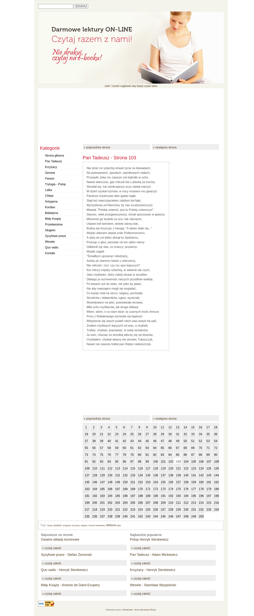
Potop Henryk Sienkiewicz (149, 539)
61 (132, 447)
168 (125, 489)
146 (94, 482)
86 (185, 454)
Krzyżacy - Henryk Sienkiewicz (153, 570)
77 (117, 454)
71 (208, 447)
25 (132, 434)
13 (177, 427)
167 (117, 489)
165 (102, 489)
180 (216, 489)
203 (117, 502)
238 (110, 516)
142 (201, 475)
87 (193, 454)
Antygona (51, 201)
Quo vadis (51, 247)
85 (177, 454)
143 (209, 475)
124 (201, 468)
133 (132, 475)
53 (208, 441)
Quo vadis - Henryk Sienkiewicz (64, 570)
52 (200, 441)
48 (170, 441)
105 (193, 461)
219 (102, 509)
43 (132, 441)
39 (101, 441)
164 (94, 489)
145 (87, 482)
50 (185, 441)
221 (117, 509)
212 (186, 502)
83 (162, 454)
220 (110, 509)
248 (186, 516)
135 (148, 475)
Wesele (50, 241)
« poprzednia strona (97, 147)
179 (209, 489)
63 (147, 447)
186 (125, 495)
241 (132, 516)
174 (170, 489)
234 (216, 509)
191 (163, 495)
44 (139, 441)
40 (109, 441)
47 (162, 441)
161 (209, 482)
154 (155, 482)
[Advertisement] (131, 114)
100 (155, 461)
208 (155, 502)
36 (215, 434)
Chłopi (49, 195)
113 (117, 468)
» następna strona (165, 147)
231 (193, 509)
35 (208, 434)
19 (86, 434)
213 (193, 502)
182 (94, 495)
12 (170, 427)
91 (86, 461)
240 (125, 516)
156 (170, 482)
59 (117, 447)
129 (102, 475)
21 (101, 434)
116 (140, 468)
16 (200, 427)
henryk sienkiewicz (97, 525)
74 (94, 454)
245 (163, 516)
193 (178, 495)
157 (178, 482)
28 (155, 434)
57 (101, 447)
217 (87, 509)
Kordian (50, 207)
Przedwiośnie (54, 224)
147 (102, 482)
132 (125, 475)
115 (132, 468)
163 (87, 489)
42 (124, 441)
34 (200, 434)
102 (170, 461)
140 (186, 475)
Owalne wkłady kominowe (60, 539)
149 (117, 482)
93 (101, 461)
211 (178, 502)
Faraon (50, 178)
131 (117, 475)
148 (110, 482)
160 (201, 482)
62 (139, 447)
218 (94, 509)
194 (186, 495)
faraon (50, 525)
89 (208, 454)
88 (200, 454)
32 (185, 434)
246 (170, 516)
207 (148, 502)
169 (132, 489)
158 (186, 482)
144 (216, 475)
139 (178, 475)
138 (170, 475)
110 (94, 468)
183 (102, 495)
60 (124, 447)
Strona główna (54, 155)
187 (132, 495)
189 (148, 495)
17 (208, 427)
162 (216, 482)
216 (216, 502)
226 (155, 509)
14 (185, 427)
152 (140, 482)
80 (139, 454)
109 (87, 468)
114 (125, 468)
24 (124, 434)
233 (209, 509)
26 (139, 434)
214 (201, 502)
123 (193, 468)
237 (102, 516)
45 (147, 441)
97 (132, 461)
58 (109, 447)
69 (193, 447)
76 (109, 454)
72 (215, 447)
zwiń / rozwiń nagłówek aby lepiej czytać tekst (131, 85)
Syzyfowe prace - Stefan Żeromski (66, 555)
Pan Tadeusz (53, 161)
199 (87, 502)
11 (162, 427)
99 (147, 461)
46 (155, 441)
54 (215, 441)
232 (201, 509)
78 (124, 454)
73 (86, 454)
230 (186, 509)
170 (140, 489)
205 (132, 502)
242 (140, 516)
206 (140, 502)
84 (170, 454)
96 (124, 461)
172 (155, 489)
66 (170, 447)
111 (102, 468)
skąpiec (84, 525)
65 (162, 447)
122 (186, 468)
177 (193, 489)
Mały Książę (53, 218)
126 (216, 468)
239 (117, 516)
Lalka (48, 190)
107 (209, 461)
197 (209, 495)
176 (186, 489)
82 (155, 454)
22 (109, 434)
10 (155, 427)
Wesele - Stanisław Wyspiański (153, 585)
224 (140, 509)
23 (117, 434)
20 (94, 434)
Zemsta (50, 172)
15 (193, 427)
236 (94, 516)
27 (147, 434)
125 (209, 468)
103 (178, 461)
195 (193, 495)
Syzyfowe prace (55, 236)
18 (215, 427)
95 (117, 461)
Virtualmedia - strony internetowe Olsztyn (139, 610)
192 (170, 495)
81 (147, 454)
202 (110, 502)
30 (170, 434)
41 (117, 441)
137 (163, 475)
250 (201, 516)
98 (139, 461)
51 (193, 441)
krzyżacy (76, 525)
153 (148, 482)
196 (201, 495)
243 (148, 516)
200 (94, 502)
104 (186, 461)
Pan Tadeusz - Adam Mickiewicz (154, 555)
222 (125, 509)
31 (177, 434)
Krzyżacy (51, 167)
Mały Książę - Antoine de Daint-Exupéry (70, 585)
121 (178, 468)
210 (170, 502)
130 (110, 475)
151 (132, 482)
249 (193, 516)
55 (86, 447)
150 (125, 482)
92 (94, 461)
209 (163, 502)
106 (201, 461)
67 (177, 447)
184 (110, 495)
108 (216, 461)
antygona (67, 525)
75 (101, 454)
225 (148, 509)
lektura (111, 525)
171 (148, 489)
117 (148, 468)
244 (155, 516)
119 (163, 468)
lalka (119, 525)
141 (193, 475)
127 (87, 475)
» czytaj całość (51, 548)
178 (201, 489)
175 (178, 489)
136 (155, 475)
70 (200, 447)
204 (125, 502)
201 (102, 502)
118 (155, 468)
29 (162, 434)
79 (132, 454)
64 (155, 447)
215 (209, 502)
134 (140, 475)
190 (155, 495)
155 (163, 482)
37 (86, 441)
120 (170, 468)
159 (193, 482)
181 (87, 495)
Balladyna (51, 213)
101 (163, 461)
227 (163, 509)
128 (94, 475)
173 (163, 489)
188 (140, 495)
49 (177, 441)
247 (178, 516)
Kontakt (50, 253)
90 (215, 454)
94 (109, 461)
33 (193, 434)
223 (132, 509)
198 (216, 495)
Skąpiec (50, 230)
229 (178, 509)
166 (110, 489)
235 (87, 516)
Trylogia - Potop (55, 184)
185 (117, 495)
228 (170, 509)
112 (110, 468)
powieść (58, 525)
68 (185, 447)
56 (94, 447)
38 (94, 441)
